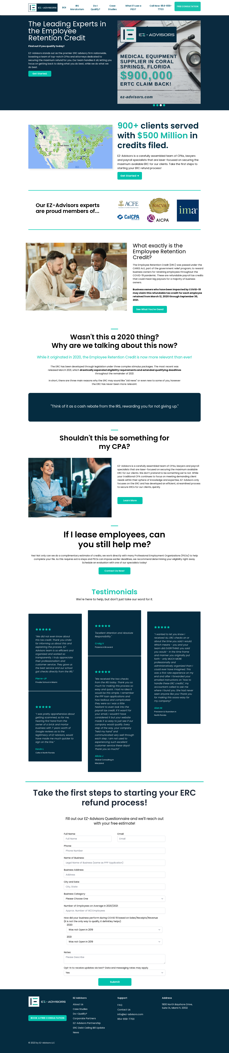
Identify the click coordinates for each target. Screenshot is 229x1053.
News (76, 1032)
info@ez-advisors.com (130, 1014)
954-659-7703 (125, 1019)
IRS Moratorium (77, 7)
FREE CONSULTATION (187, 6)
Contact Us (123, 1009)
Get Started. (39, 73)
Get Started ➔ (129, 176)
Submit (115, 982)
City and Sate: (72, 882)
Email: (120, 834)
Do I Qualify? (95, 7)
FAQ (119, 1005)
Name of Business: (74, 858)
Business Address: (74, 870)
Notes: (67, 952)
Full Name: (70, 834)
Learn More (130, 500)
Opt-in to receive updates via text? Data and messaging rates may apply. (106, 968)
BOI (64, 7)
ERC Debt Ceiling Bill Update (89, 1027)
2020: (70, 925)
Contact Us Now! (114, 570)
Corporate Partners (84, 1018)
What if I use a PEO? (133, 7)
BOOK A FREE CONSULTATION (47, 1018)
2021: (69, 937)
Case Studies (112, 7)
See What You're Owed (149, 309)
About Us (78, 1004)
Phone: (68, 846)
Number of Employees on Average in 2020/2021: (91, 906)
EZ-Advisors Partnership (87, 1023)
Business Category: (74, 894)
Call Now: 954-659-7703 (161, 7)
